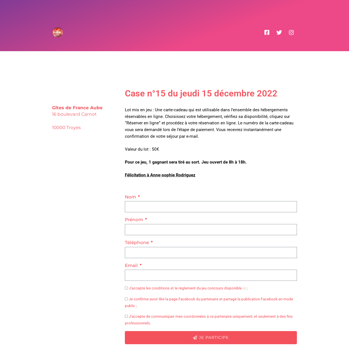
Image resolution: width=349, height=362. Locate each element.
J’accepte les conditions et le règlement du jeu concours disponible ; (188, 288)
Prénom (134, 219)
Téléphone (137, 242)
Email (132, 265)
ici (244, 288)
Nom (131, 197)
